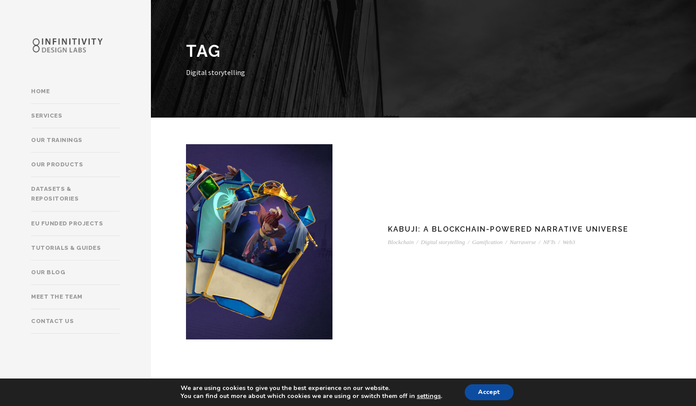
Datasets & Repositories (55, 193)
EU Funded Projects (67, 223)
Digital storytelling (443, 242)
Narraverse (523, 242)
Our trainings (57, 140)
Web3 (568, 242)
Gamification (487, 242)
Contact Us (52, 321)
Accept (489, 392)
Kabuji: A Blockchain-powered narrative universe (508, 229)
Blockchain (401, 242)
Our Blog (48, 272)
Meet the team (57, 296)
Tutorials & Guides (66, 247)
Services (46, 115)
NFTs (549, 242)
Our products (57, 164)
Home (40, 91)
